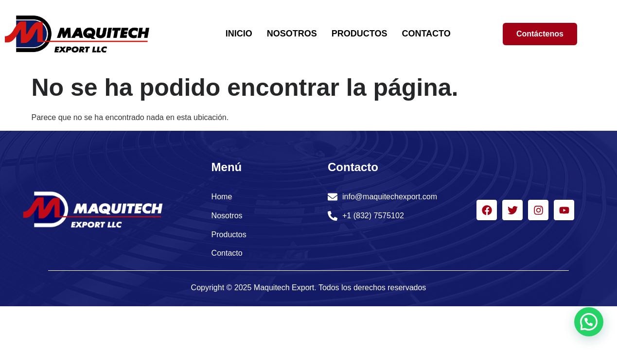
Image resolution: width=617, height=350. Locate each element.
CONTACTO (426, 33)
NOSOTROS (292, 33)
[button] (588, 321)
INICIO (239, 33)
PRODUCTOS (360, 33)
